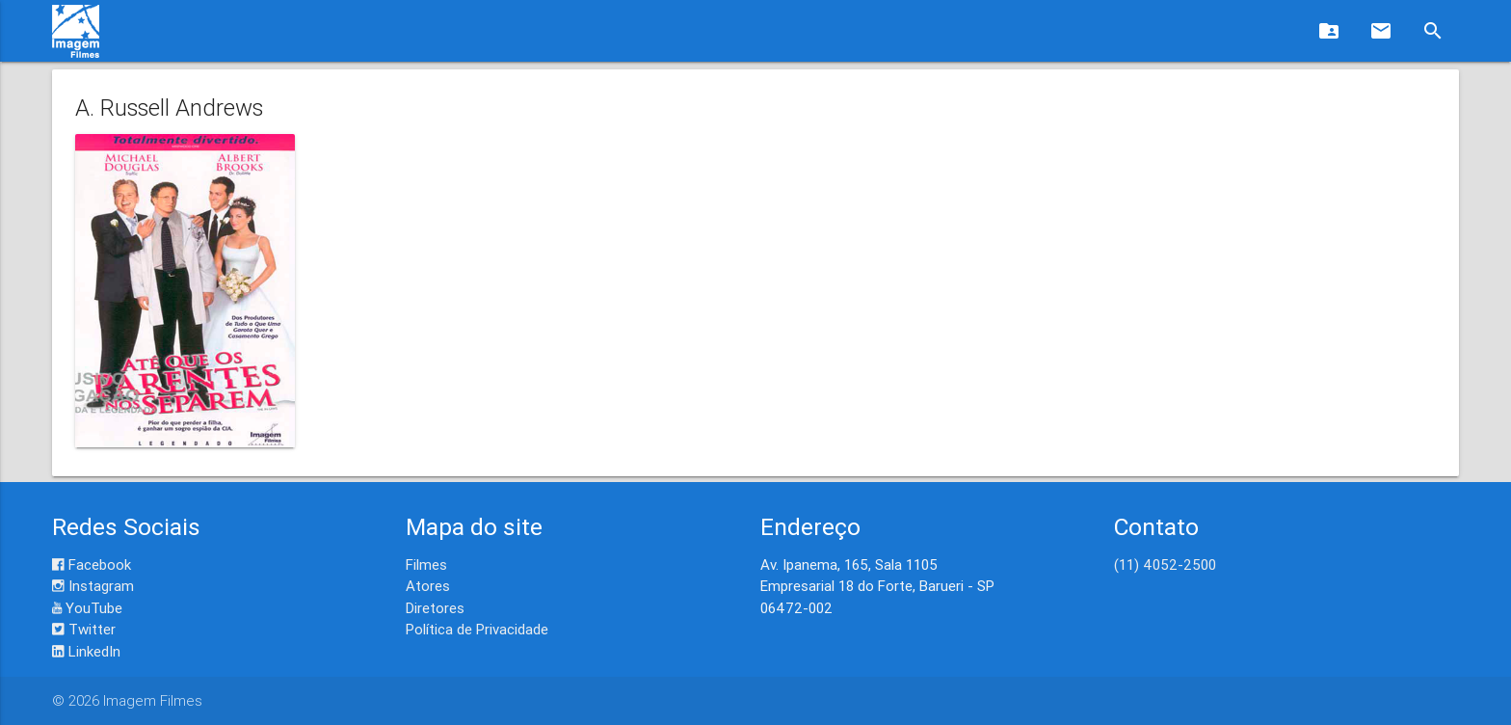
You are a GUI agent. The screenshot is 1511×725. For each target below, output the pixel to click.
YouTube (87, 608)
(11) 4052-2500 (1165, 564)
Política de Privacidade (477, 629)
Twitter (84, 629)
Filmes (426, 564)
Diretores (435, 608)
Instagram (93, 586)
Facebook (91, 564)
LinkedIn (86, 651)
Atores (428, 586)
